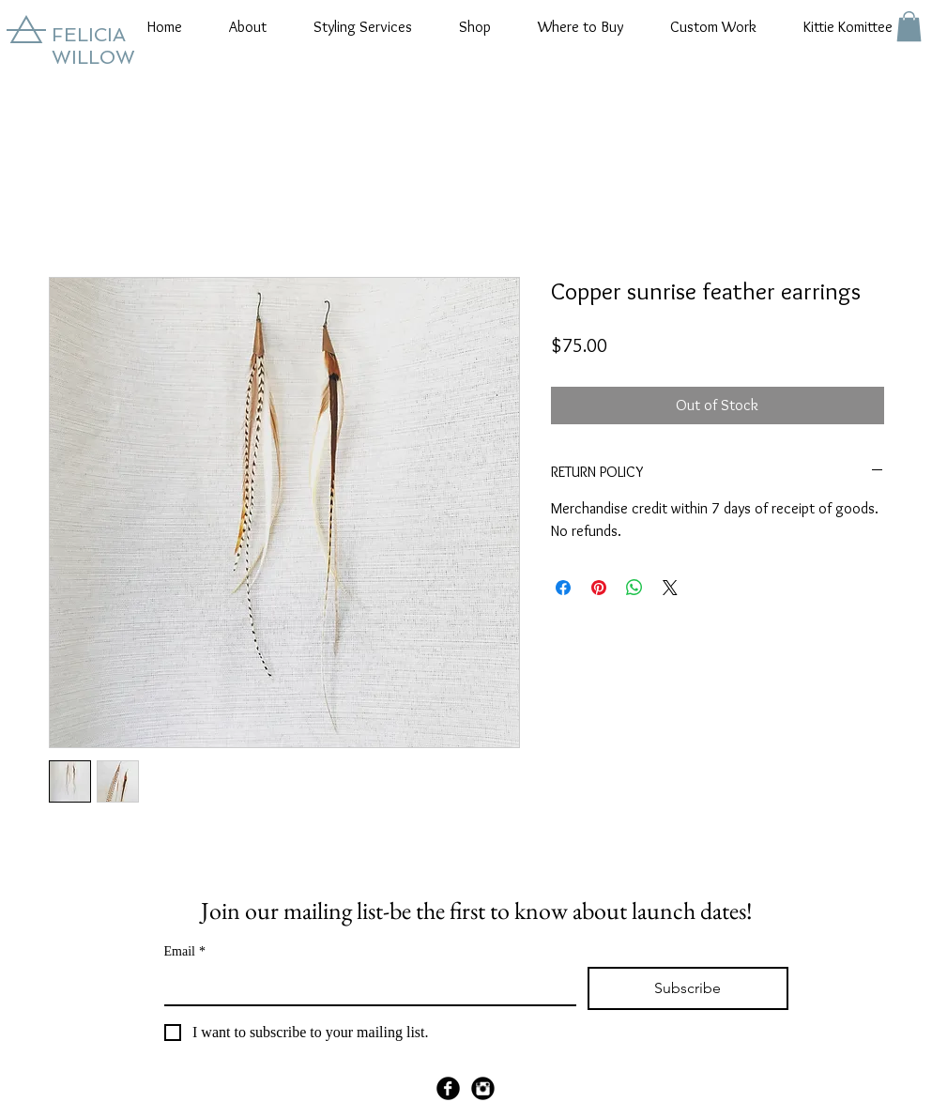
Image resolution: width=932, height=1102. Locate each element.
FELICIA (89, 34)
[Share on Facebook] (563, 587)
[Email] (364, 985)
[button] (248, 27)
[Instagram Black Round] (483, 1088)
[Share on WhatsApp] (634, 587)
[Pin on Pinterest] (599, 587)
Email (185, 951)
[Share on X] (670, 587)
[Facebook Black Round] (448, 1088)
